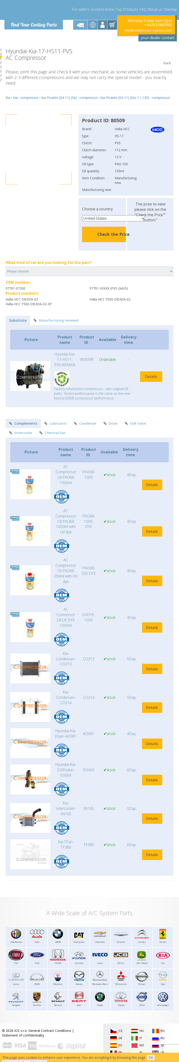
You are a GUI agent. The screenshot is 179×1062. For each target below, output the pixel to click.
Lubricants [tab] (55, 423)
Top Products (126, 9)
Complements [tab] (23, 423)
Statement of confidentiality (23, 1035)
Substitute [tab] (18, 320)
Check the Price (113, 234)
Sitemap (170, 9)
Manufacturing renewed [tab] (56, 320)
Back (167, 56)
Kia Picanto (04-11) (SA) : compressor (69, 97)
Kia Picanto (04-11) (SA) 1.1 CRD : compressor (135, 97)
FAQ (142, 9)
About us (155, 9)
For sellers (80, 9)
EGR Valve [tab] (135, 423)
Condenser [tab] (85, 423)
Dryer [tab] (110, 423)
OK (150, 1057)
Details (151, 376)
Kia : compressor (25, 97)
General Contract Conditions (49, 1030)
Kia (8, 97)
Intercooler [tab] (20, 433)
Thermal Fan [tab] (52, 433)
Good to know (102, 9)
